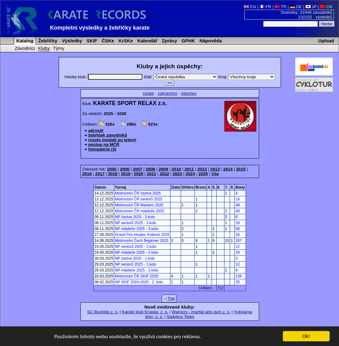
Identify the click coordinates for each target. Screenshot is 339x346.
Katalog (24, 40)
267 (238, 240)
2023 (177, 173)
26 (237, 235)
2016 (87, 173)
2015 (240, 169)
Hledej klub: (104, 76)
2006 (124, 169)
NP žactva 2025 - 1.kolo (135, 258)
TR (281, 6)
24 (237, 252)
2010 (176, 169)
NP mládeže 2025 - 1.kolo (136, 270)
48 (237, 205)
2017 (100, 173)
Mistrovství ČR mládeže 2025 (139, 211)
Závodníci (25, 48)
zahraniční (167, 93)
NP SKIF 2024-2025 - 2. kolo (139, 282)
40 (237, 211)
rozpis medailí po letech (112, 139)
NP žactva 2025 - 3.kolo (135, 217)
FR (265, 6)
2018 (112, 173)
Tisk (169, 298)
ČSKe (107, 40)
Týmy (59, 48)
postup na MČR (104, 144)
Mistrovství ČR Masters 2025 (139, 205)
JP (311, 6)
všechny (189, 93)
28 (237, 223)
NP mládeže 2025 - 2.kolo (136, 252)
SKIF (91, 40)
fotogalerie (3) (102, 149)
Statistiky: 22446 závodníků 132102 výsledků (306, 14)
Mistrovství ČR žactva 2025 (138, 193)
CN (326, 6)
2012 (202, 169)
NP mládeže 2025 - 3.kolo (136, 229)
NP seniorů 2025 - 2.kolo (135, 246)
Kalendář (146, 40)
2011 (189, 169)
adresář (96, 130)
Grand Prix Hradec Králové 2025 (142, 235)
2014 (228, 169)
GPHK (187, 40)
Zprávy (168, 40)
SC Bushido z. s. (103, 312)
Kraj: (247, 76)
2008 (150, 169)
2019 (125, 173)
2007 (137, 169)
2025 (203, 173)
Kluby (44, 48)
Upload (326, 40)
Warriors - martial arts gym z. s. (201, 312)
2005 (111, 169)
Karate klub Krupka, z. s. (145, 312)
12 (237, 246)
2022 (164, 173)
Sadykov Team (180, 316)
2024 (190, 173)
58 (237, 229)
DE (296, 6)
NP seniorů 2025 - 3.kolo (135, 223)
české (148, 93)
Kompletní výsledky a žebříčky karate (100, 28)
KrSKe (125, 40)
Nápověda (210, 40)
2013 (215, 169)
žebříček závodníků (107, 135)
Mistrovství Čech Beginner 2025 (141, 240)
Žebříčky (47, 40)
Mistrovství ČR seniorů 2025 (138, 199)
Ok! (306, 337)
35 (237, 282)
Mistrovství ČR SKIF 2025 (136, 276)
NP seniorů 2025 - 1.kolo (135, 264)
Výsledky (71, 40)
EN (250, 6)
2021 (151, 173)
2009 (163, 169)
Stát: (181, 76)
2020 (138, 173)
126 (238, 276)
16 (237, 199)
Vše (215, 173)
